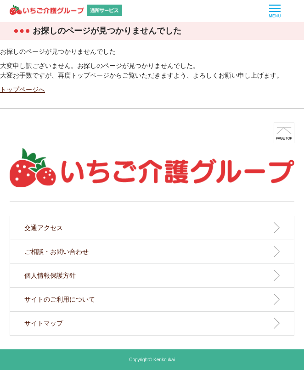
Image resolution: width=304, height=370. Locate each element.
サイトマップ (43, 323)
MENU (275, 11)
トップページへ (22, 89)
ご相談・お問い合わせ (56, 251)
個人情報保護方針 (50, 275)
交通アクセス (43, 227)
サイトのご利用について (59, 299)
